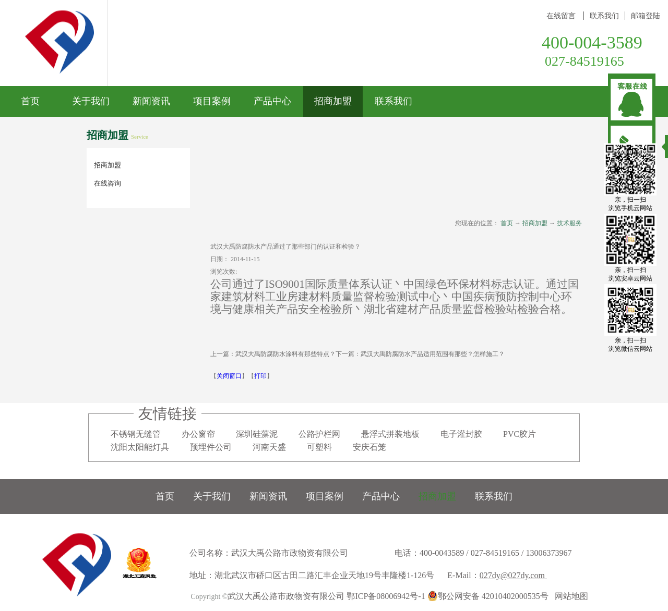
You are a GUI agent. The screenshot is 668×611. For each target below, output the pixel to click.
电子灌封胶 (461, 434)
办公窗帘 (198, 434)
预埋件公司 (211, 447)
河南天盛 (269, 447)
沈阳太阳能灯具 (140, 447)
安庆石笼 (369, 447)
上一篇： (273, 354)
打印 (260, 376)
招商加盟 (534, 223)
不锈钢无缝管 (136, 434)
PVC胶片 (519, 434)
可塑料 (319, 447)
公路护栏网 (319, 434)
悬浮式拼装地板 (390, 434)
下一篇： (420, 354)
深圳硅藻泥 (257, 434)
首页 (30, 101)
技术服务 (569, 223)
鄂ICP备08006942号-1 (386, 596)
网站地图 (569, 596)
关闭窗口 (229, 376)
